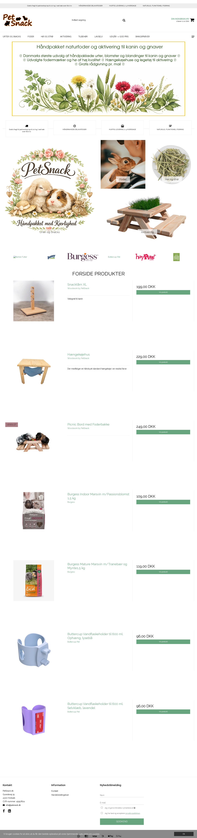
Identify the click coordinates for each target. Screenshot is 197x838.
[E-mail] (122, 802)
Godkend (122, 821)
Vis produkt (163, 292)
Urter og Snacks (12, 36)
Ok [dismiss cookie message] (184, 834)
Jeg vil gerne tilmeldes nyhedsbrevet (124, 807)
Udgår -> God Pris (119, 36)
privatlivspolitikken (132, 813)
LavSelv (99, 36)
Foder (31, 36)
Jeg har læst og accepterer (122, 813)
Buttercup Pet (114, 257)
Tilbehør (83, 36)
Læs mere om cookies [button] (89, 834)
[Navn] (122, 795)
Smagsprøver (142, 36)
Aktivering (65, 36)
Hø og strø (47, 36)
